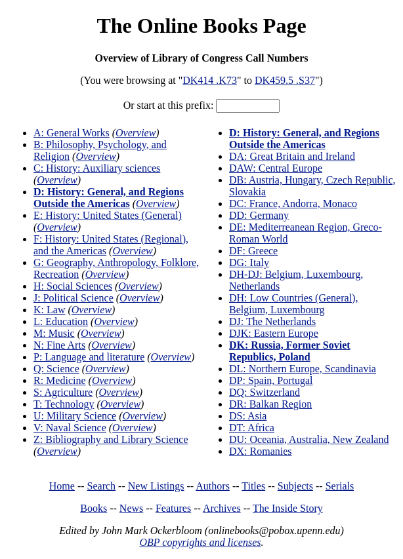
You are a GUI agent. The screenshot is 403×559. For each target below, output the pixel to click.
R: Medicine (59, 380)
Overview (136, 132)
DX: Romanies (260, 451)
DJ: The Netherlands (272, 321)
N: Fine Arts (59, 345)
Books (93, 508)
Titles (253, 486)
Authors (213, 486)
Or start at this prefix (167, 105)
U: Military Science (74, 415)
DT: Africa (251, 427)
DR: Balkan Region (270, 404)
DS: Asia (247, 415)
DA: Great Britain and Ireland (292, 156)
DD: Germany (259, 215)
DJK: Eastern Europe (273, 333)
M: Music (54, 333)
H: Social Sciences (72, 286)
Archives (222, 508)
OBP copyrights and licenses (200, 542)
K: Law (49, 309)
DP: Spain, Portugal (271, 380)
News (131, 508)
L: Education (60, 321)
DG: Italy (249, 262)
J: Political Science (73, 297)
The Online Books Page (201, 25)
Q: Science (56, 368)
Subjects (295, 486)
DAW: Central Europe (275, 168)
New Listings (156, 486)
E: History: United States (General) (107, 215)
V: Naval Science (69, 427)
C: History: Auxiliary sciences (96, 168)
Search (101, 486)
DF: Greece (253, 250)
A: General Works (71, 132)
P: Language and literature (88, 356)
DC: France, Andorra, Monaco (293, 203)
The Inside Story (288, 508)
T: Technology (63, 404)
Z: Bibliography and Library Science (110, 439)
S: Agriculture (63, 392)
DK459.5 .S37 (285, 80)
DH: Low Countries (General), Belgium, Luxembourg (293, 303)
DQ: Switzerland (264, 392)
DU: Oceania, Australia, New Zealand (309, 439)
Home (62, 486)
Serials (340, 486)
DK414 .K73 (209, 80)
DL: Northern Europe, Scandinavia (302, 368)
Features (173, 508)
